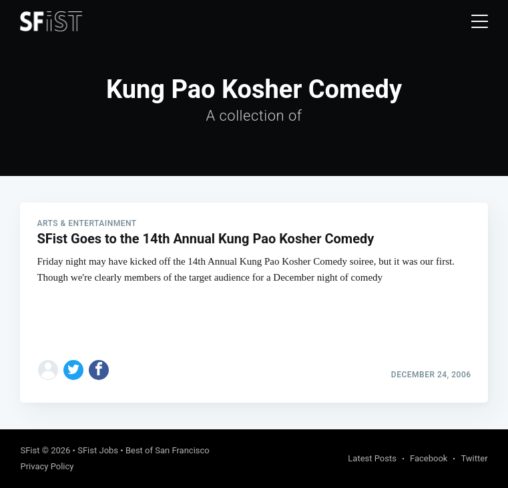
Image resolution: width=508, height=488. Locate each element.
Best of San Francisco (167, 450)
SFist (29, 450)
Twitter (474, 458)
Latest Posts (372, 458)
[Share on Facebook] (98, 370)
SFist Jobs (97, 450)
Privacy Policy (46, 466)
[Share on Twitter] (73, 370)
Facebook (428, 458)
